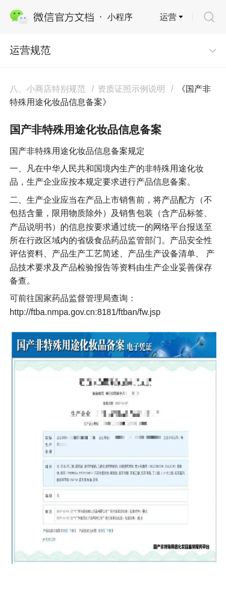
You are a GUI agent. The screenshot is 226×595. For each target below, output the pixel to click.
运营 (168, 17)
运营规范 (30, 50)
